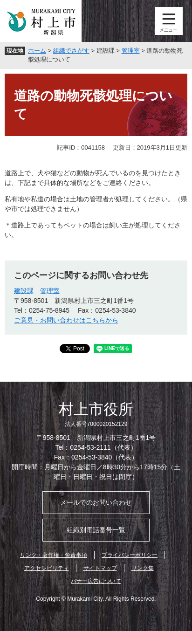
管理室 (131, 50)
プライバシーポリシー (130, 555)
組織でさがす (71, 50)
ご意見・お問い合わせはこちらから (66, 320)
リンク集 (142, 568)
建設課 (24, 291)
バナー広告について (96, 581)
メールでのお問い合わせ (96, 502)
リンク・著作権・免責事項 (53, 555)
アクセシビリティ (46, 568)
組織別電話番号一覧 (96, 530)
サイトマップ (100, 568)
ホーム (37, 50)
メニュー (169, 21)
